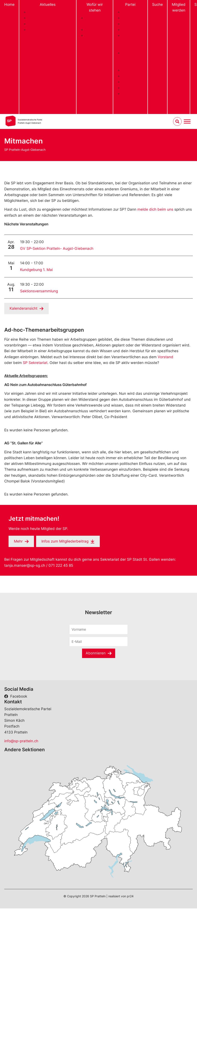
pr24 (130, 896)
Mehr (18, 541)
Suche (157, 4)
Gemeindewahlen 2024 (48, 29)
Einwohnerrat (133, 24)
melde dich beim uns (155, 209)
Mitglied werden (178, 7)
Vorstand (129, 18)
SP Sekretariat (35, 363)
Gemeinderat (133, 29)
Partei (130, 4)
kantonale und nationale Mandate (134, 59)
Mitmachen (131, 82)
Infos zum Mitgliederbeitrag (64, 541)
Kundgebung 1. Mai (36, 270)
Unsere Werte (97, 29)
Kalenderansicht (23, 308)
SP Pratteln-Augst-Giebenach (25, 149)
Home (9, 4)
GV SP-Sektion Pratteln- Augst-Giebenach (56, 248)
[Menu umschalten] (187, 121)
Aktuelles (48, 4)
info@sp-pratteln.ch (21, 741)
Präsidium (130, 12)
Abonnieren (96, 653)
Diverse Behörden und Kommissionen (134, 41)
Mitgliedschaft (134, 88)
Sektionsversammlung (39, 291)
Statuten (129, 76)
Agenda (34, 18)
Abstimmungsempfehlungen (52, 24)
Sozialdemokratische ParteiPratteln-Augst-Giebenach (30, 121)
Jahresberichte (134, 70)
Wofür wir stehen (95, 7)
